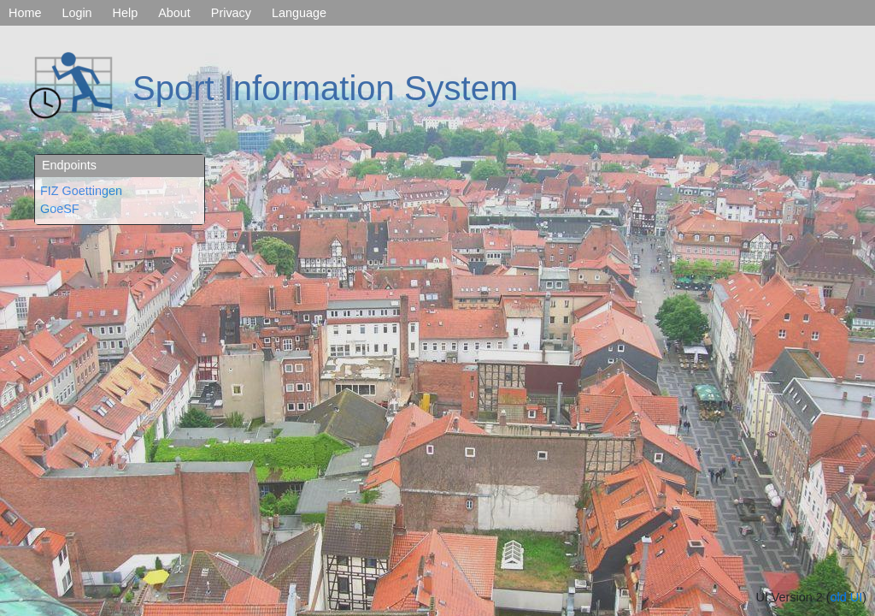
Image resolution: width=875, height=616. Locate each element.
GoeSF (59, 209)
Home (25, 13)
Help (125, 13)
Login (76, 13)
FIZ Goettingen (81, 191)
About (174, 13)
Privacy (231, 13)
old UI (847, 597)
